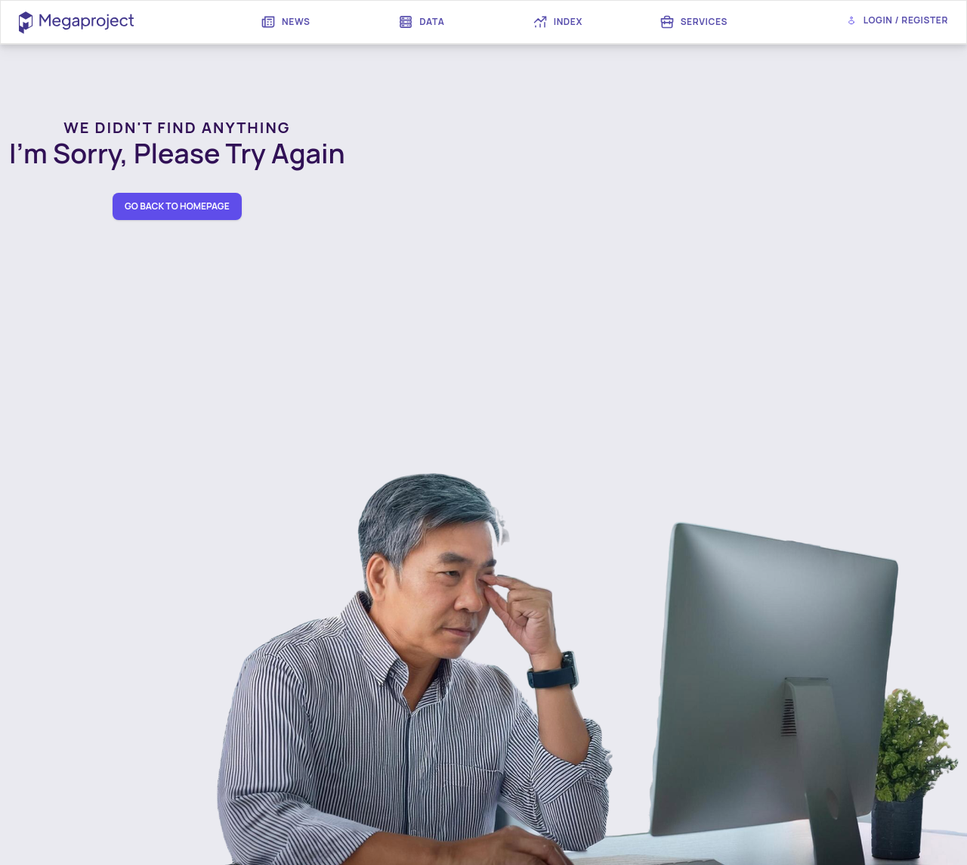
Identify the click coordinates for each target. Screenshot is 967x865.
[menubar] (490, 22)
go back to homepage (177, 206)
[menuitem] (286, 22)
